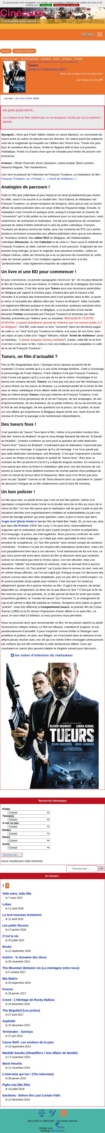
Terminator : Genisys (17, 1031)
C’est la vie (10, 936)
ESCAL (55, 1130)
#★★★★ (46, 59)
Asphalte (8, 1021)
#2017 (56, 59)
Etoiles (6, 830)
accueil (6, 51)
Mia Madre (9, 978)
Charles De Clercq (90, 80)
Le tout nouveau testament (21, 915)
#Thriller (78, 59)
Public (6, 809)
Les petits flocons (15, 925)
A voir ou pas (10, 823)
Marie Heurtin (12, 1063)
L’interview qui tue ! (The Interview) (28, 1074)
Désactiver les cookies (66, 5)
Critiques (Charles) (24, 51)
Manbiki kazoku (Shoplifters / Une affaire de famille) (40, 1053)
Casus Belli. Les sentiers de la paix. (28, 1042)
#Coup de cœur (10, 59)
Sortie (6, 844)
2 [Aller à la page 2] (7, 885)
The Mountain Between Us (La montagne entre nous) (40, 968)
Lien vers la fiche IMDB (27, 98)
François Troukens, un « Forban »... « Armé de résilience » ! (39, 178)
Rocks (7, 946)
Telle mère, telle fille (16, 893)
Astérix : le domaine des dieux (24, 957)
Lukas (6, 904)
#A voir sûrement (30, 59)
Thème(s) (8, 816)
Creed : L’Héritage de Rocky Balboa (28, 1000)
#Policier (67, 59)
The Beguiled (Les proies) (21, 1010)
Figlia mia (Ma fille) (16, 1084)
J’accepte (46, 5)
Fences (7, 989)
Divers (6, 837)
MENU (88, 34)
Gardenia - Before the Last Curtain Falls (31, 1095)
